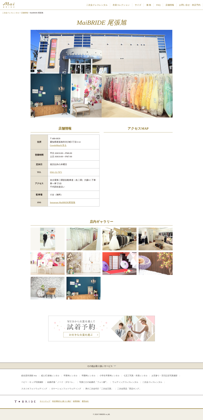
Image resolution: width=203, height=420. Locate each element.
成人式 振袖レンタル (50, 376)
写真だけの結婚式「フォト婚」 (93, 382)
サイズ (138, 5)
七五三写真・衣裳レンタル (135, 376)
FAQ (158, 5)
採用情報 (76, 401)
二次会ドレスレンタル (97, 5)
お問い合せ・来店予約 (189, 5)
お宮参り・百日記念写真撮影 (164, 376)
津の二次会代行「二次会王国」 (99, 389)
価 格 (148, 5)
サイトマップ (45, 401)
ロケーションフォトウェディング (66, 389)
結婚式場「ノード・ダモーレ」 (61, 382)
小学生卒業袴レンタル (109, 376)
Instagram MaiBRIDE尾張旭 (62, 202)
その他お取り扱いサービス (101, 366)
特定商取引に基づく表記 (61, 401)
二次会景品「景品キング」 (129, 389)
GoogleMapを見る (58, 145)
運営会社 (85, 401)
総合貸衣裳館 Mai (29, 376)
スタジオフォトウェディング (34, 389)
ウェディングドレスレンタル (125, 382)
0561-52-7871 (56, 172)
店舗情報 (169, 5)
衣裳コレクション (121, 5)
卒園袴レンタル (88, 376)
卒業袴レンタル (70, 376)
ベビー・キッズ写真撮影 (32, 382)
